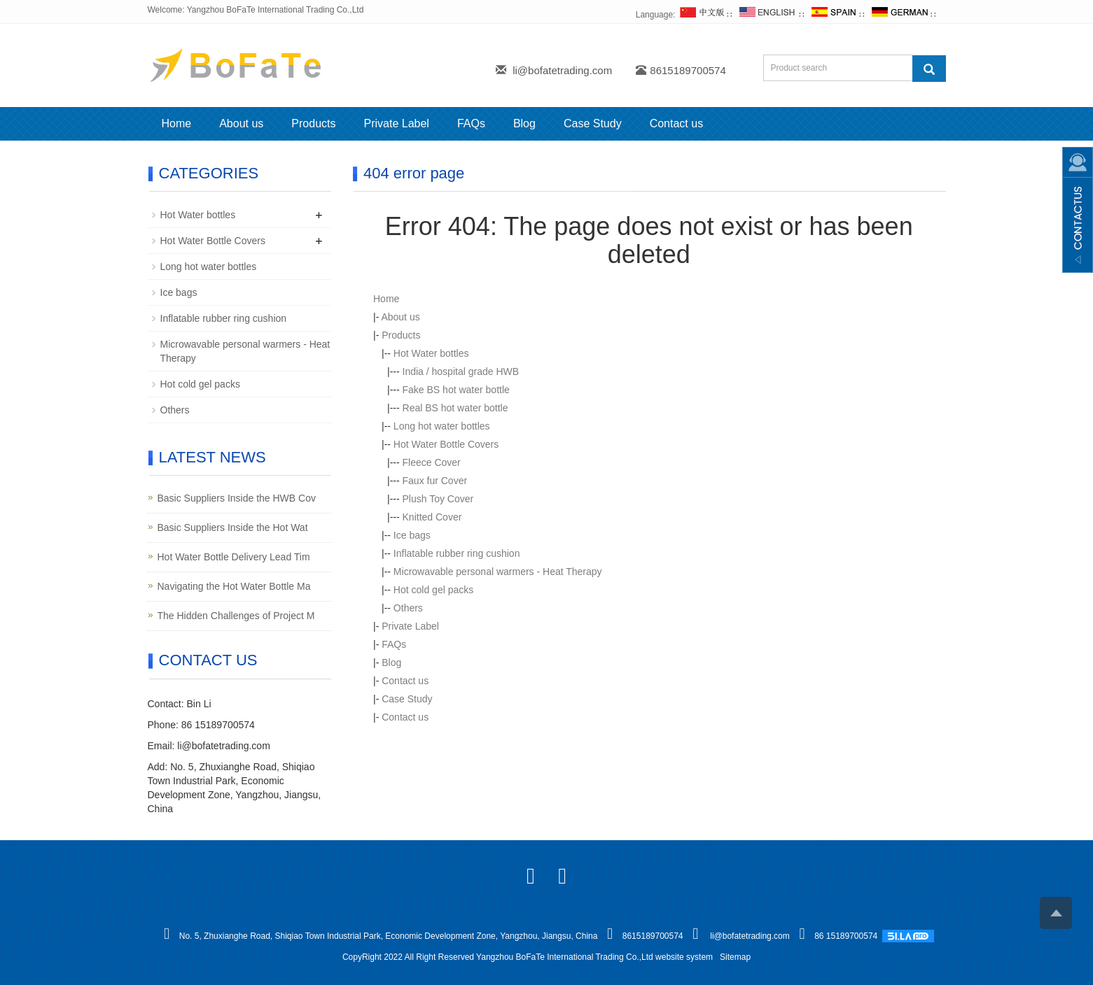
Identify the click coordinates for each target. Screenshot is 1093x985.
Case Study (593, 123)
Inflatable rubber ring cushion (457, 553)
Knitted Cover (432, 517)
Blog (524, 123)
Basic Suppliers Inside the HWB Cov (237, 498)
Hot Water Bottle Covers (446, 444)
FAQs (471, 123)
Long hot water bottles (442, 426)
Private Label (396, 123)
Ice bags (412, 535)
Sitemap (735, 957)
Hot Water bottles (431, 353)
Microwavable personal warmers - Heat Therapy (498, 571)
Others (408, 608)
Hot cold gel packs (433, 589)
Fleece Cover (432, 462)
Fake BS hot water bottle (456, 389)
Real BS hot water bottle (455, 407)
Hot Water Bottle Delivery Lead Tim (234, 556)
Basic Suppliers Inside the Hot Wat (233, 527)
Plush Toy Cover (438, 498)
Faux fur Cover (435, 480)
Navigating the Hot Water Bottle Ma (234, 586)
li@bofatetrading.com (562, 70)
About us (241, 123)
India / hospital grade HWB (461, 371)
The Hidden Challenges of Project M (236, 615)
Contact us (676, 123)
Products (313, 123)
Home (177, 123)
